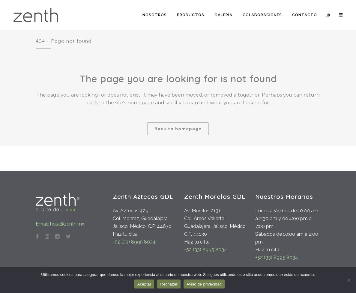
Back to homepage (178, 128)
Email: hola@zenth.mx (60, 224)
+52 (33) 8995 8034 (134, 242)
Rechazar (169, 284)
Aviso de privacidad (204, 284)
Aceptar (144, 284)
